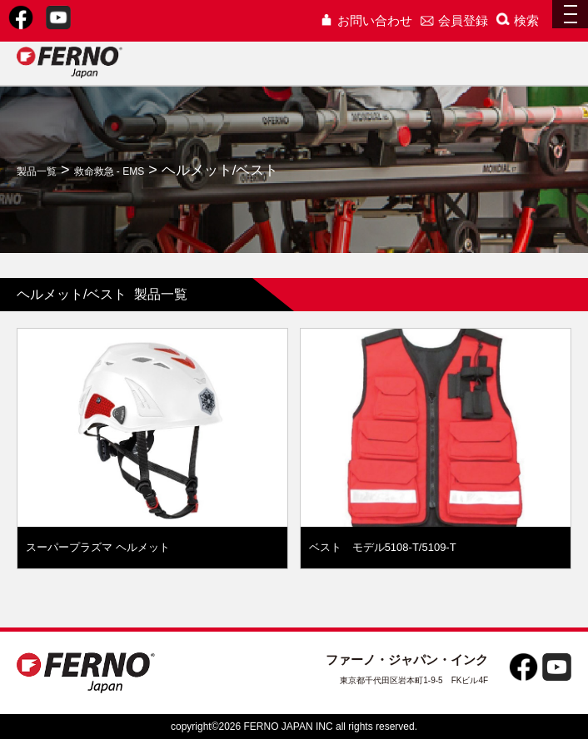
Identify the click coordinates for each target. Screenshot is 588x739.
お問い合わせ (366, 20)
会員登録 (454, 20)
